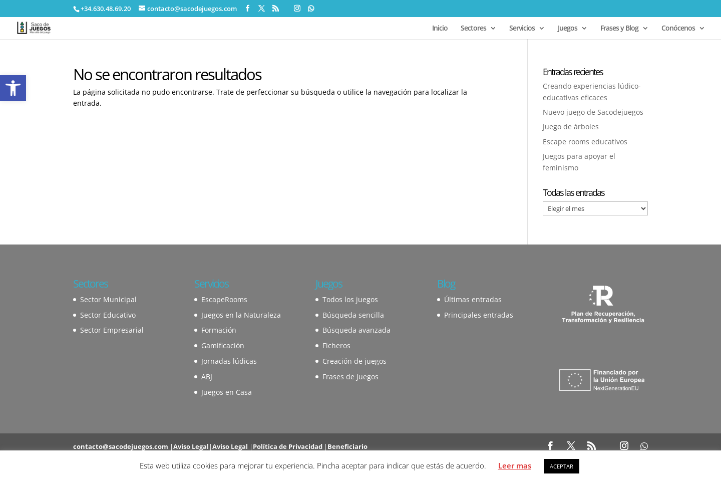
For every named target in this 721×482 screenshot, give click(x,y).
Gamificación (222, 345)
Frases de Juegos (350, 376)
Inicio (440, 29)
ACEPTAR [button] (561, 466)
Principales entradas (478, 315)
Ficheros (336, 345)
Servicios (522, 29)
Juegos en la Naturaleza (241, 315)
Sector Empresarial (112, 330)
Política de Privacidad (287, 446)
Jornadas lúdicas (229, 361)
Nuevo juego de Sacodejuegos (593, 112)
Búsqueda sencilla (353, 315)
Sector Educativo (108, 315)
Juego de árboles (571, 126)
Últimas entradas (473, 299)
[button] (13, 88)
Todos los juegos (350, 299)
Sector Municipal (108, 299)
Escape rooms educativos (585, 141)
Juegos (567, 29)
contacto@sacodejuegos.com (120, 446)
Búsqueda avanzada (356, 330)
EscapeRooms (224, 299)
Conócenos (678, 29)
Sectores (473, 29)
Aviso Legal (191, 446)
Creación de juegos (354, 361)
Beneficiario (347, 446)
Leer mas (514, 465)
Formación (218, 330)
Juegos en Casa (226, 392)
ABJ (206, 376)
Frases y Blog (619, 29)
